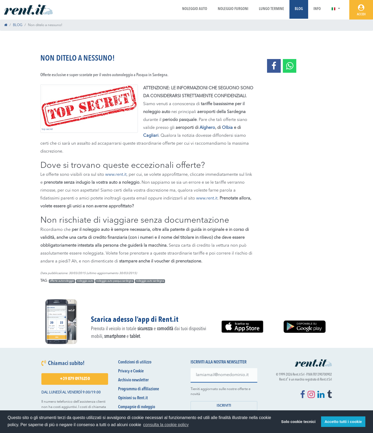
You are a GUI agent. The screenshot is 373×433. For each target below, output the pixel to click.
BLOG (17, 25)
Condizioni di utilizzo (134, 362)
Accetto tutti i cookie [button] (343, 422)
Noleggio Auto (194, 9)
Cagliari (150, 136)
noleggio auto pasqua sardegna (114, 281)
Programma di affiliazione (138, 389)
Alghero (207, 128)
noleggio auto (85, 281)
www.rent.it (116, 175)
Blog (299, 9)
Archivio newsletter (133, 380)
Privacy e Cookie (131, 371)
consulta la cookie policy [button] (166, 424)
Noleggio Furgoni (233, 9)
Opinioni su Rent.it (133, 398)
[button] (335, 9)
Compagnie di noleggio (136, 407)
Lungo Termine (271, 9)
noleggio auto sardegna (150, 281)
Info (317, 9)
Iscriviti (224, 405)
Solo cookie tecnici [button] (298, 422)
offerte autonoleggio (62, 281)
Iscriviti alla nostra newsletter (218, 362)
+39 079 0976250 (75, 379)
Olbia (228, 128)
